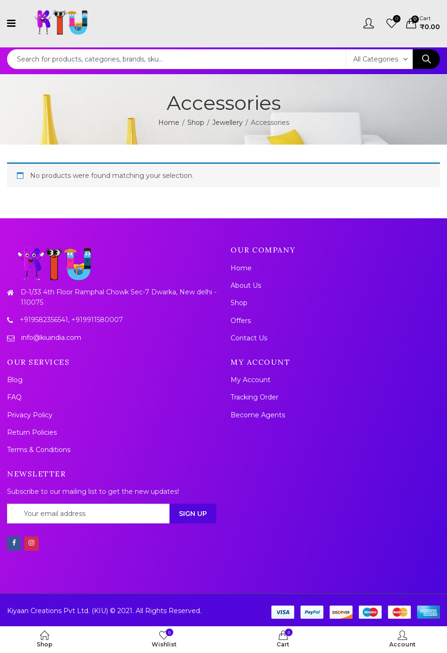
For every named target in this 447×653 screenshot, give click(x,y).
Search (426, 59)
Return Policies (32, 432)
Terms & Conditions (38, 450)
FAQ (14, 397)
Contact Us (249, 338)
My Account (250, 380)
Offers (241, 320)
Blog (15, 380)
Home (168, 122)
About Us (246, 285)
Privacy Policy (30, 415)
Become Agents (258, 415)
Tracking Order (254, 397)
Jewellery (227, 122)
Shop (195, 122)
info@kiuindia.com (51, 337)
